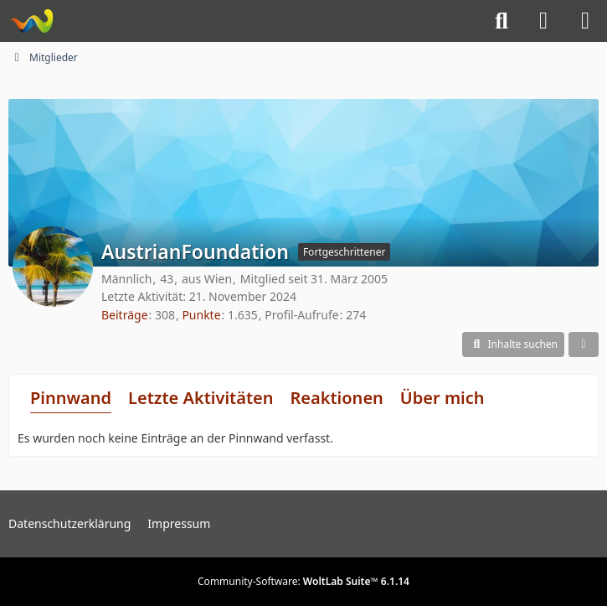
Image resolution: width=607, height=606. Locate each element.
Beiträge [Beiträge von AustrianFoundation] (124, 315)
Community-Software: (303, 581)
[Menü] (585, 21)
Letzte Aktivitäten (200, 397)
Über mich (442, 397)
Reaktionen (336, 397)
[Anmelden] (543, 21)
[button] (513, 344)
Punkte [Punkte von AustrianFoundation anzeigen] (201, 315)
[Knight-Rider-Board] (31, 21)
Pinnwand (70, 397)
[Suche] (501, 21)
